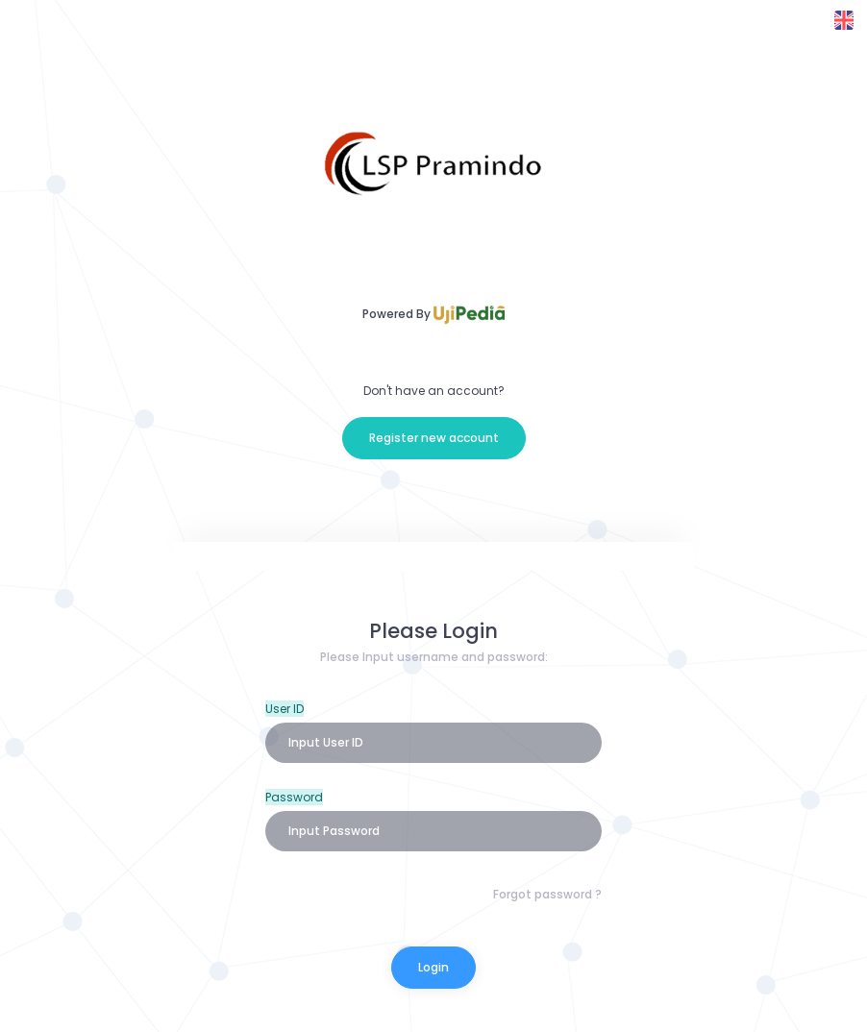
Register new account (434, 438)
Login (433, 967)
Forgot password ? (547, 894)
